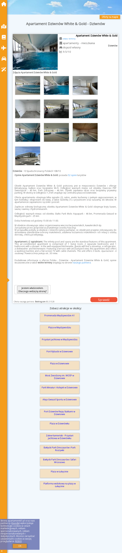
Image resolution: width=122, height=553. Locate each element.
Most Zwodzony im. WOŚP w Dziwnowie (59, 377)
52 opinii (72, 175)
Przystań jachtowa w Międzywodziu (59, 339)
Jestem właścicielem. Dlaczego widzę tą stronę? (33, 289)
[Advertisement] (65, 526)
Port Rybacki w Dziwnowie (60, 351)
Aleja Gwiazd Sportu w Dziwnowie (60, 399)
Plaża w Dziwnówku (59, 423)
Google (15, 523)
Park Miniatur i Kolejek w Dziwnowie (60, 387)
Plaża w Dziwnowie (59, 363)
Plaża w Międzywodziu (59, 327)
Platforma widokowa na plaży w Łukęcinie (59, 485)
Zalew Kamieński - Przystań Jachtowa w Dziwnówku (59, 437)
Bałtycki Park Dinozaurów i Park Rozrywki (59, 449)
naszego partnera (82, 262)
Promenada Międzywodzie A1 (59, 315)
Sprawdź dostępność (104, 300)
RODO (18, 541)
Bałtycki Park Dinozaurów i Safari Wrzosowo (59, 461)
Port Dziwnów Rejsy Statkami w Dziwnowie (59, 413)
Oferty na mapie (110, 16)
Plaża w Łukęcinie (59, 471)
